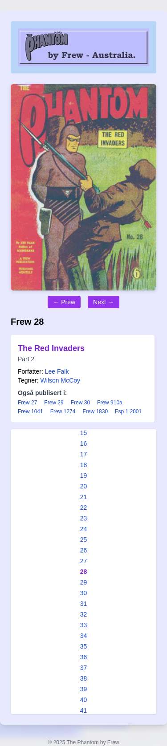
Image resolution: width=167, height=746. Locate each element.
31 (83, 603)
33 (83, 625)
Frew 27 (27, 402)
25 (83, 539)
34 (83, 635)
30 (83, 593)
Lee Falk (57, 371)
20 (83, 486)
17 (83, 454)
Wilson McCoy (60, 380)
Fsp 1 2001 (128, 411)
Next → (103, 302)
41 (83, 710)
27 (83, 561)
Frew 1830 (95, 411)
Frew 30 (80, 402)
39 (83, 689)
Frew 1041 (30, 411)
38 (83, 678)
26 (83, 550)
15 (83, 432)
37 (83, 667)
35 (83, 646)
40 (83, 699)
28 (83, 571)
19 (83, 475)
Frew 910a (109, 402)
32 (83, 614)
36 (83, 657)
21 (83, 496)
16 (83, 443)
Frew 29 (53, 402)
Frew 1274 (63, 411)
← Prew (64, 302)
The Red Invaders (51, 348)
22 (83, 507)
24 (83, 528)
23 (83, 518)
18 (83, 464)
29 (83, 582)
